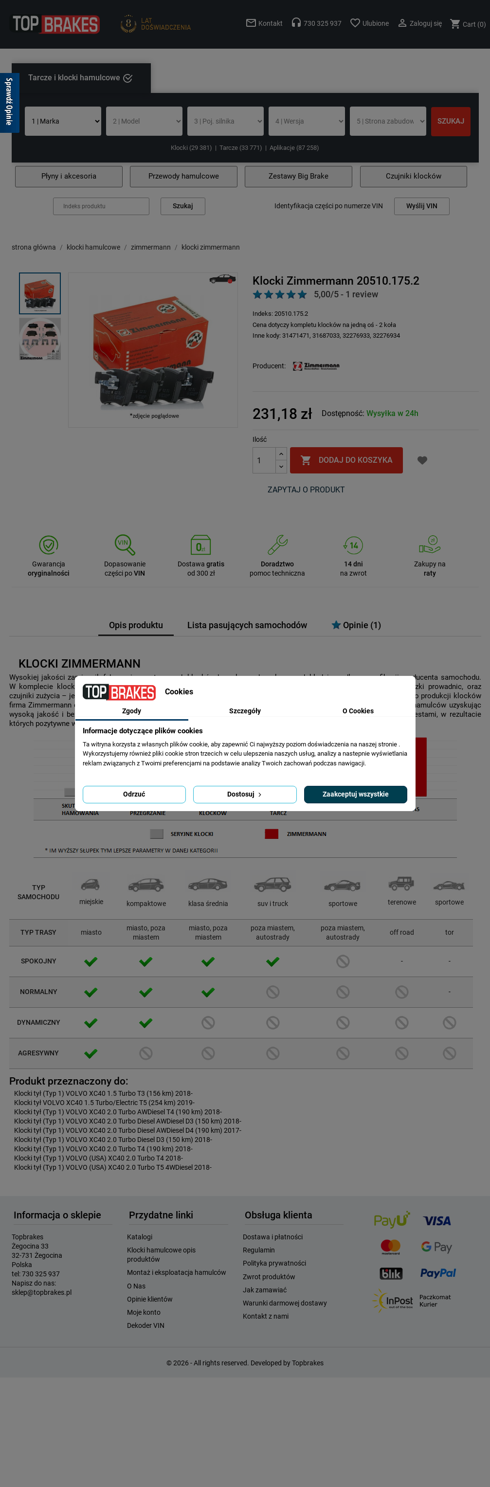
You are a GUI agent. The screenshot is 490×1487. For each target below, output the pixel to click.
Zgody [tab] (131, 711)
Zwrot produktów (269, 1277)
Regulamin (259, 1250)
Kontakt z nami (266, 1316)
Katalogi (139, 1237)
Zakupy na (430, 564)
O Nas (136, 1286)
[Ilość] (264, 460)
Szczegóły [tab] (245, 711)
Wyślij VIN (421, 206)
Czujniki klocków (413, 176)
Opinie (356, 625)
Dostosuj (245, 794)
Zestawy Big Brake (298, 176)
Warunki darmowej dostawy (285, 1303)
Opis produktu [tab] (136, 625)
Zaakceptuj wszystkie (356, 794)
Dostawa (201, 564)
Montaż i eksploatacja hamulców (176, 1272)
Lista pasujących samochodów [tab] (247, 625)
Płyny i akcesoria (68, 176)
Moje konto (144, 1312)
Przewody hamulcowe (183, 176)
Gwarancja (48, 564)
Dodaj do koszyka (346, 460)
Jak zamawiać (265, 1290)
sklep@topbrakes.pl (42, 1292)
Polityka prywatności (274, 1263)
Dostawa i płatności (273, 1237)
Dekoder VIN (145, 1325)
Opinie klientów (150, 1299)
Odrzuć (134, 794)
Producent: (269, 366)
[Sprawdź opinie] (9, 104)
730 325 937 (41, 1274)
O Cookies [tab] (358, 711)
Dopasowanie (124, 564)
